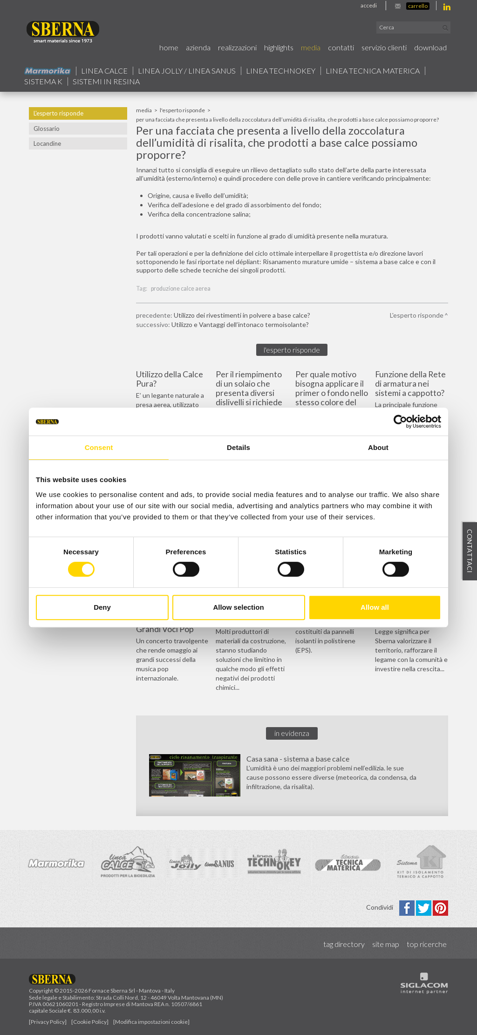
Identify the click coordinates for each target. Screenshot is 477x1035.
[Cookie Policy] (90, 1021)
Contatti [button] (341, 47)
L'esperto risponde (58, 113)
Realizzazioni (237, 47)
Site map (385, 944)
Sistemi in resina (106, 81)
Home (168, 47)
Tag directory (344, 944)
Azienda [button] (198, 47)
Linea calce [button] (104, 71)
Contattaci (470, 551)
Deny (102, 607)
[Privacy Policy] (48, 1021)
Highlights (278, 47)
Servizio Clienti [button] (384, 47)
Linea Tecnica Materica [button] (373, 71)
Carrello (418, 5)
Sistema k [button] (43, 81)
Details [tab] (238, 447)
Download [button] (430, 47)
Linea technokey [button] (280, 71)
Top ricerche (427, 944)
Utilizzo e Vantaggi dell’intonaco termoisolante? (240, 324)
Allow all (375, 607)
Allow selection (238, 607)
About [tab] (378, 447)
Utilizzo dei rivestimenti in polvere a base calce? (242, 315)
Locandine (47, 143)
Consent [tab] (99, 447)
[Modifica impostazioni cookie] (151, 1021)
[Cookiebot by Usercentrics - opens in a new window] (400, 422)
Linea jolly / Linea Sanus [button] (187, 71)
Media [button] (310, 47)
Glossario (47, 128)
